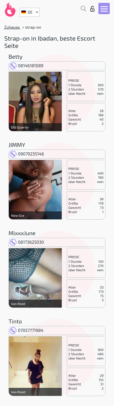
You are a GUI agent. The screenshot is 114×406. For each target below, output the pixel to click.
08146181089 (26, 65)
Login (92, 9)
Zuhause (12, 27)
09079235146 (27, 153)
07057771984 (26, 330)
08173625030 (27, 242)
